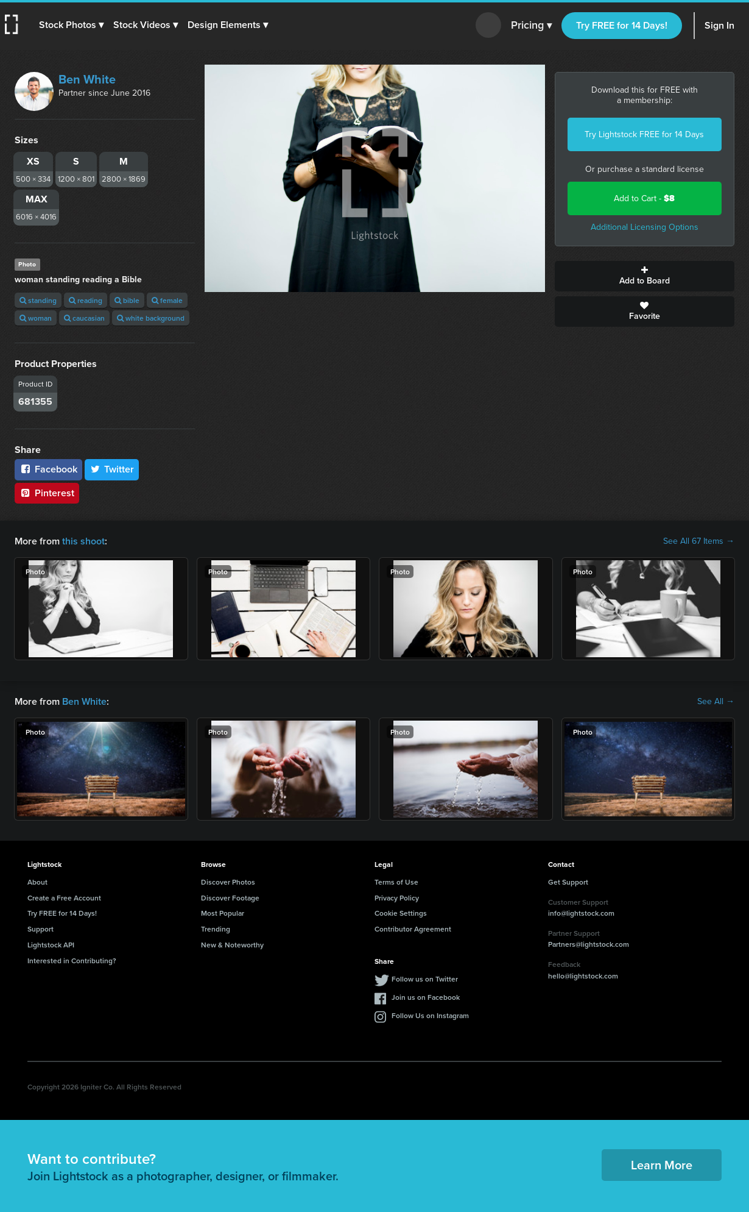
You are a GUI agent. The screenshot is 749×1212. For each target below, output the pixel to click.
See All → (715, 702)
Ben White (87, 79)
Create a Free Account (64, 898)
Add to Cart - (644, 198)
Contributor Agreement (412, 929)
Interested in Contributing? (71, 960)
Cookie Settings (400, 913)
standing (38, 300)
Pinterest (46, 493)
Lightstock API (50, 944)
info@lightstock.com (581, 913)
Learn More (661, 1165)
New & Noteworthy (232, 944)
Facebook (48, 469)
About (37, 882)
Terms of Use (396, 882)
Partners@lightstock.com (588, 944)
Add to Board (644, 276)
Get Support (568, 882)
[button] (71, 25)
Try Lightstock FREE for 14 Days (644, 134)
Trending (215, 929)
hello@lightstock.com (583, 976)
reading (85, 300)
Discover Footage (230, 898)
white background (151, 318)
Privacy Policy (396, 898)
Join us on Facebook (426, 997)
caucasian (84, 318)
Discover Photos (228, 882)
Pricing (531, 25)
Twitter (112, 469)
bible (126, 300)
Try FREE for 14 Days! (621, 25)
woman (35, 318)
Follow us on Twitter (425, 979)
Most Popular (222, 913)
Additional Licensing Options (644, 227)
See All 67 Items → (698, 541)
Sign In (719, 25)
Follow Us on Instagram (430, 1015)
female (167, 300)
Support (40, 929)
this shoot (83, 541)
